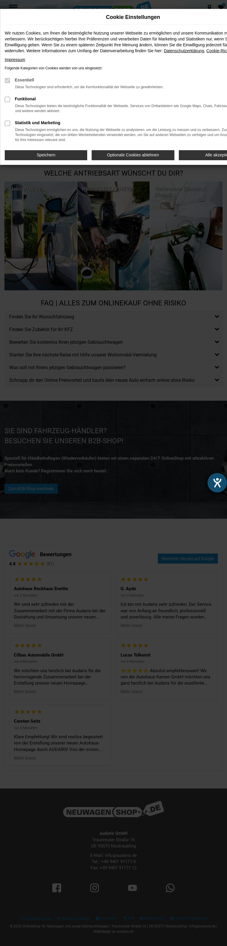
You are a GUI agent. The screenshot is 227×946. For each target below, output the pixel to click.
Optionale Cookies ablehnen (133, 155)
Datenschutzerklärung (184, 50)
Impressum (15, 59)
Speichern (46, 155)
